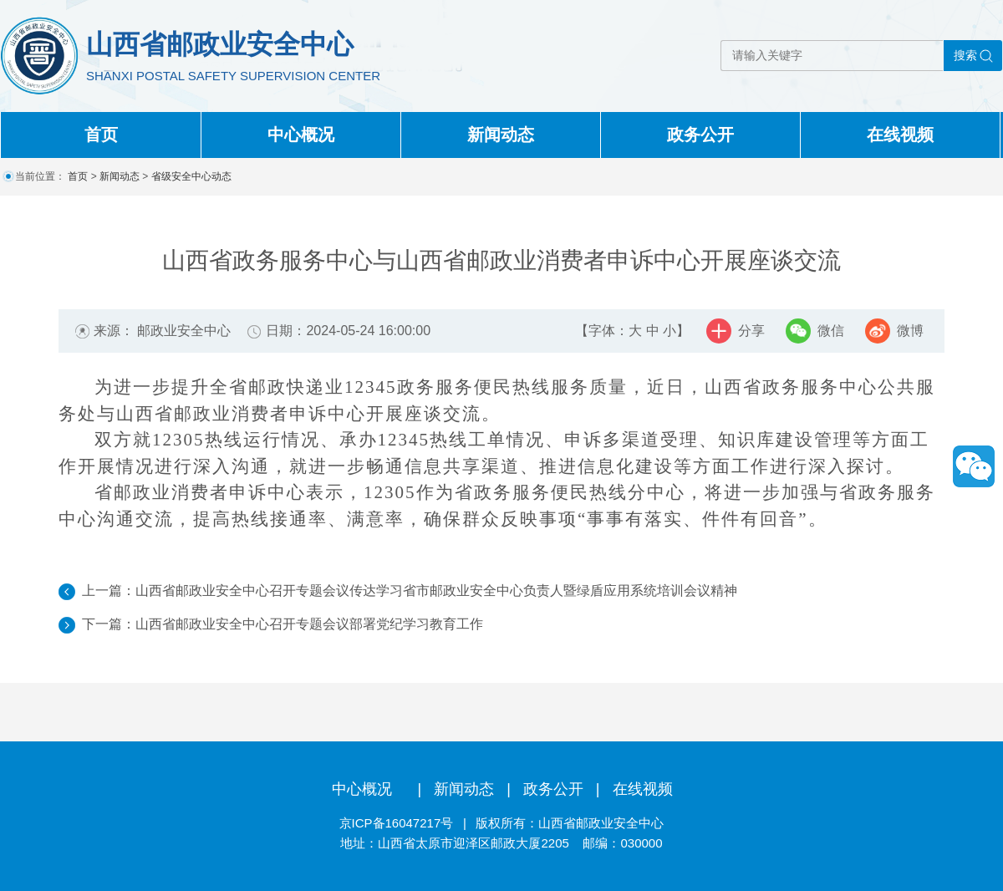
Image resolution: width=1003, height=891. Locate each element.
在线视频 (900, 134)
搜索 (965, 55)
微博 (910, 330)
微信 (830, 330)
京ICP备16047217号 (396, 823)
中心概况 (300, 134)
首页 (101, 134)
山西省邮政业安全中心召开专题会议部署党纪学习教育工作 (309, 624)
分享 (751, 330)
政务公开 (700, 134)
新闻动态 (500, 134)
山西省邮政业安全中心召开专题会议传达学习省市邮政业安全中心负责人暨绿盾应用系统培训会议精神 (436, 590)
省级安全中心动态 (191, 176)
